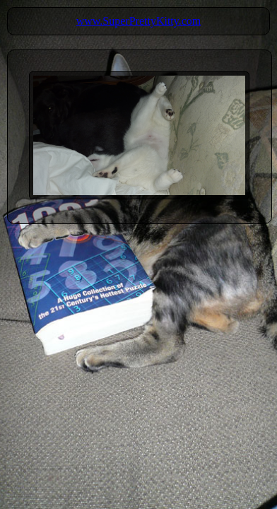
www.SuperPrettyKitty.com (138, 21)
